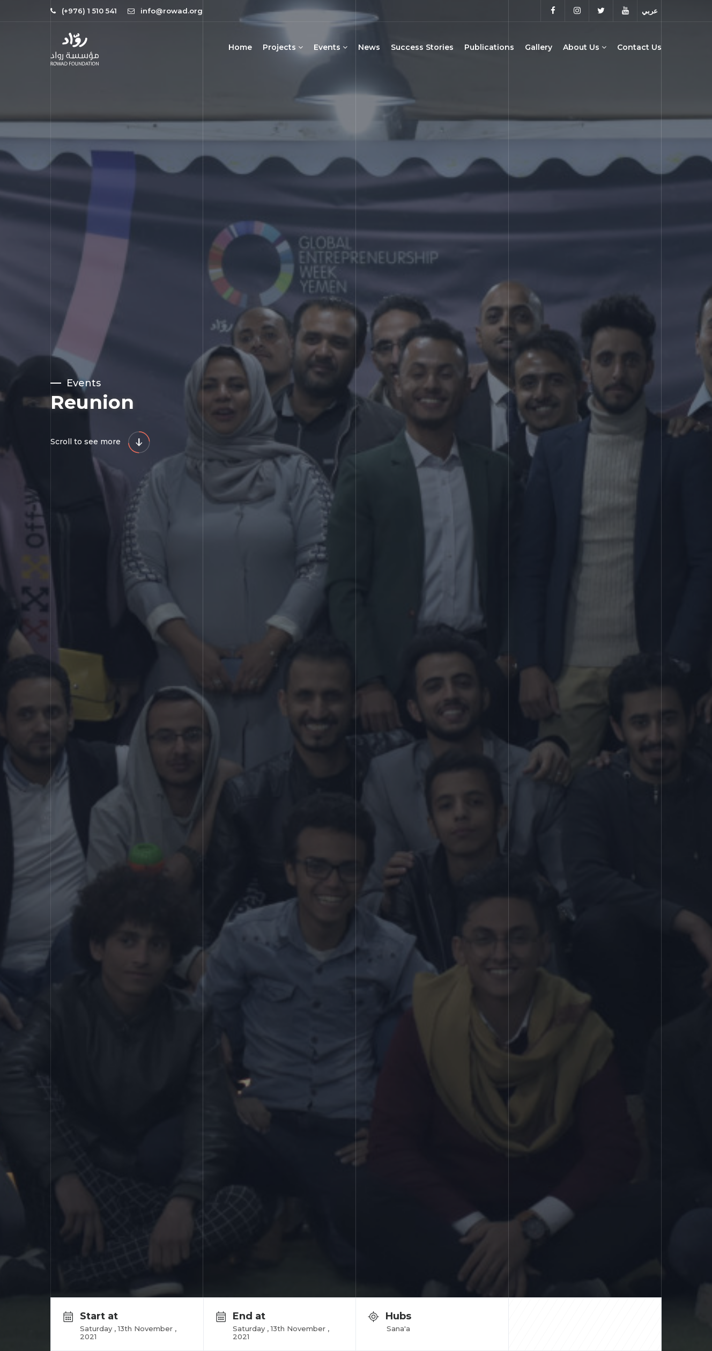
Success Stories (422, 47)
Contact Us (639, 47)
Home (240, 47)
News (369, 47)
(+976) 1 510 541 (89, 10)
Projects (283, 47)
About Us (584, 47)
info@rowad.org (165, 10)
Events (330, 47)
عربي (650, 10)
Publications (489, 47)
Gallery (538, 47)
